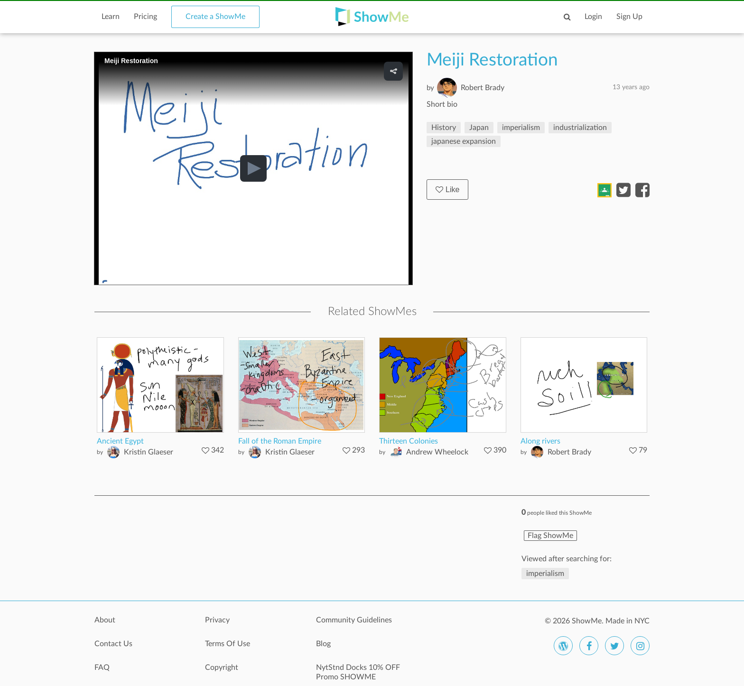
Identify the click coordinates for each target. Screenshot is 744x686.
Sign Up (629, 16)
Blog (323, 644)
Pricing (145, 16)
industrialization (580, 127)
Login (593, 16)
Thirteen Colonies (408, 441)
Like (447, 189)
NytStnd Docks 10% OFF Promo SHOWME (358, 672)
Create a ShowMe (215, 16)
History (443, 127)
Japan (479, 127)
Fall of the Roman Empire (279, 441)
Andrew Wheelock (437, 452)
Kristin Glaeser (148, 452)
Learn (111, 16)
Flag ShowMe (550, 535)
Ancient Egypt (120, 441)
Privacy (217, 620)
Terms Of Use (227, 644)
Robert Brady (482, 88)
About (104, 620)
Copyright (221, 667)
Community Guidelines (354, 620)
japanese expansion (463, 141)
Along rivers (540, 441)
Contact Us (113, 644)
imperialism (521, 127)
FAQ (102, 667)
